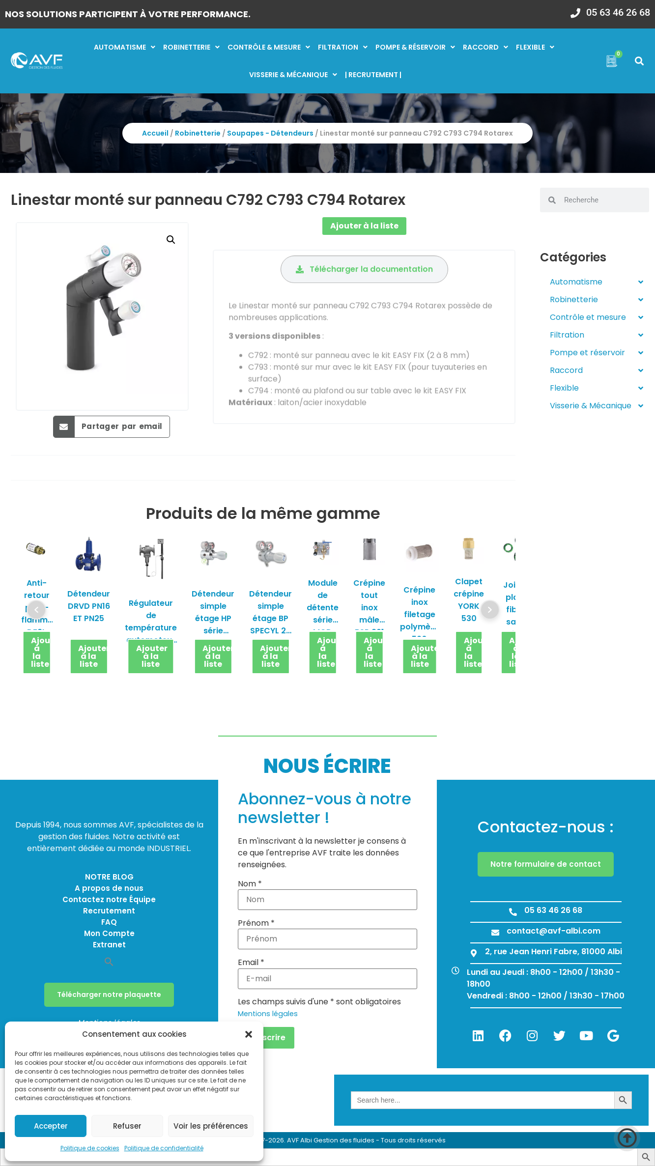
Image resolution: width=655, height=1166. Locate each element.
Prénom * (256, 923)
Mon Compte (109, 933)
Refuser (127, 1126)
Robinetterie (191, 47)
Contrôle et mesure (596, 317)
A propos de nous (109, 888)
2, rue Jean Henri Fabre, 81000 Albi (553, 951)
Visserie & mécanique (293, 74)
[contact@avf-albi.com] (495, 933)
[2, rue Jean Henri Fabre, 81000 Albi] (474, 953)
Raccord (485, 47)
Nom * (250, 884)
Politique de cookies (89, 1148)
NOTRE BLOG (109, 877)
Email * (251, 963)
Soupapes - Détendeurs (270, 133)
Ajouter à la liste (364, 225)
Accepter (51, 1126)
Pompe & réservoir (415, 47)
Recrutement (109, 911)
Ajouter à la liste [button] (41, 652)
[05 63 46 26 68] (575, 10)
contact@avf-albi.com (553, 931)
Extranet (109, 944)
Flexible (535, 47)
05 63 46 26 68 (618, 12)
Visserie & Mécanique (596, 406)
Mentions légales (268, 1014)
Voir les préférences (210, 1126)
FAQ (109, 922)
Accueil (155, 133)
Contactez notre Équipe (109, 899)
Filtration (343, 47)
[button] (249, 1034)
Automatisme (124, 47)
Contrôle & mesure (269, 47)
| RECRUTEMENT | (373, 75)
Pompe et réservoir (596, 353)
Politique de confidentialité (163, 1148)
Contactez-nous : (546, 827)
